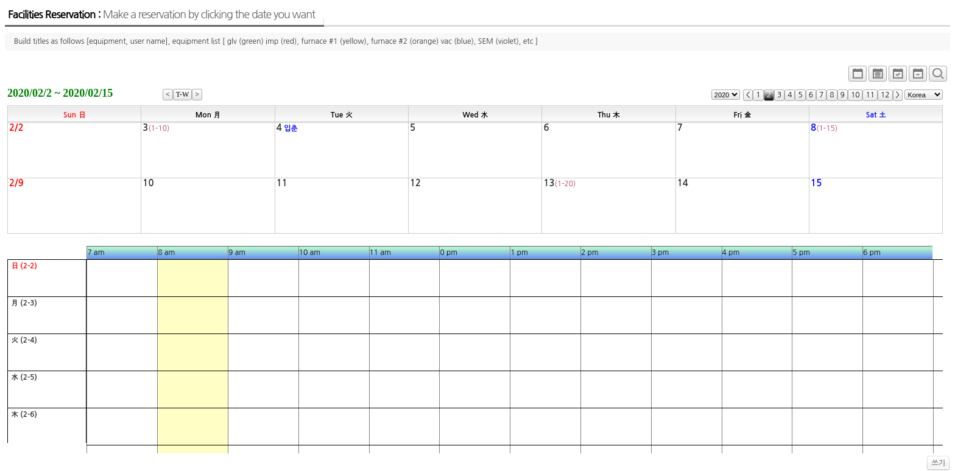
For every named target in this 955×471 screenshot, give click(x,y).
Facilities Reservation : (161, 14)
